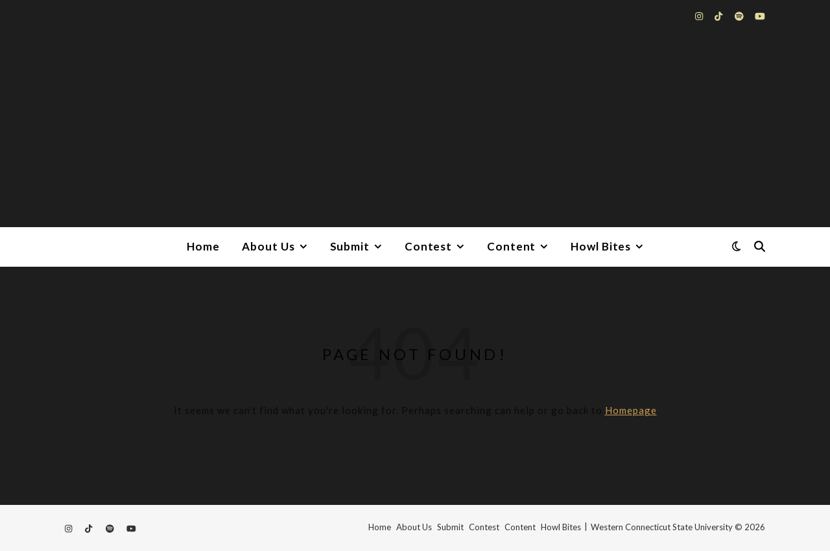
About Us (268, 246)
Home (203, 246)
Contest (428, 246)
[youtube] (760, 15)
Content (511, 246)
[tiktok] (719, 15)
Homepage (631, 410)
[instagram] (700, 15)
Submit (350, 246)
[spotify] (740, 15)
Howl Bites (601, 246)
